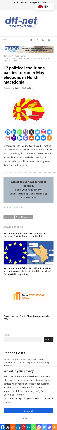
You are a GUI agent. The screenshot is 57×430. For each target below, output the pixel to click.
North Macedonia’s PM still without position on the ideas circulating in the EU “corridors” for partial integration (27, 271)
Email (44, 2)
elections (9, 217)
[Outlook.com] (19, 138)
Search (6, 335)
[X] (31, 132)
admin (16, 87)
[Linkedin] (13, 132)
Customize (28, 418)
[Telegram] (49, 132)
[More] (49, 138)
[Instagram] (43, 132)
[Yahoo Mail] (13, 138)
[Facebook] (7, 132)
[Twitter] (37, 132)
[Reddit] (31, 138)
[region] (28, 398)
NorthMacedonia (24, 217)
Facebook (14, 2)
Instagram (34, 2)
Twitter (24, 2)
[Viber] (25, 132)
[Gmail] (7, 138)
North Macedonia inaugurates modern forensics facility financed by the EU (24, 234)
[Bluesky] (43, 138)
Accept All (28, 411)
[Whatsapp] (19, 132)
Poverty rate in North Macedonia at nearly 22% (26, 317)
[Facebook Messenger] (37, 138)
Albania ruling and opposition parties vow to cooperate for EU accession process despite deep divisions (26, 362)
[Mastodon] (25, 138)
